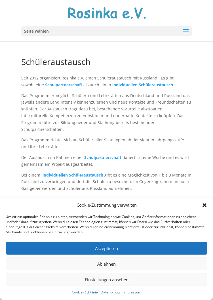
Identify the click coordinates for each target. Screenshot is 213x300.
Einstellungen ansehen (106, 279)
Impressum (132, 292)
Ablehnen (106, 264)
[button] (204, 205)
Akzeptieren (106, 248)
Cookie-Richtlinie (85, 292)
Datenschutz (111, 292)
